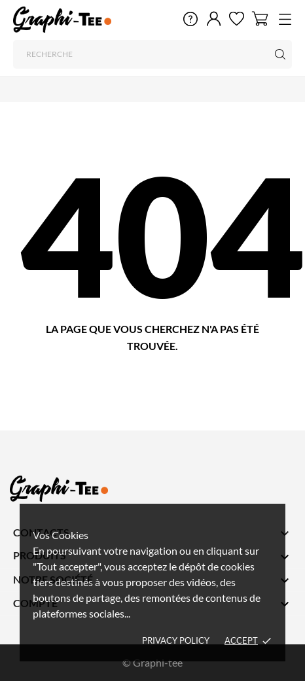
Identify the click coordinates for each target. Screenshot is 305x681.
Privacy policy (175, 640)
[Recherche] (152, 54)
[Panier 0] (260, 18)
